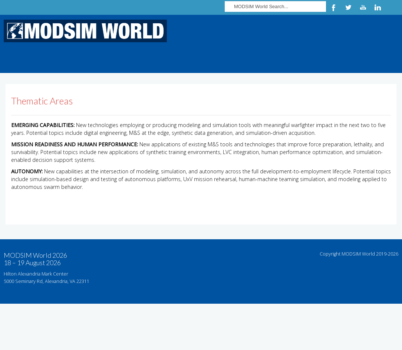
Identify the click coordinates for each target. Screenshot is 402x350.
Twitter (348, 7)
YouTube (363, 7)
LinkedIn (377, 7)
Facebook (333, 7)
